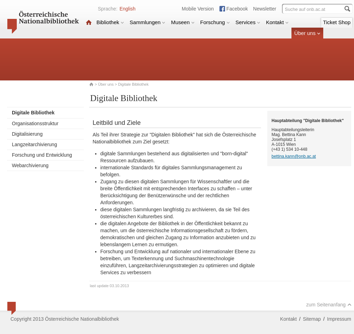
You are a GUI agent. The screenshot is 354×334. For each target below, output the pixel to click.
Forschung (215, 22)
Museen (182, 22)
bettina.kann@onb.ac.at (294, 156)
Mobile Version (198, 9)
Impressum (339, 319)
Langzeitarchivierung (34, 144)
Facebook (237, 9)
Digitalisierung (27, 134)
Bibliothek (110, 22)
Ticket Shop (337, 22)
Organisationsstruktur (35, 123)
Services (248, 22)
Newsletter (264, 9)
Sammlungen (147, 22)
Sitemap (312, 319)
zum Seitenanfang (329, 304)
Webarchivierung (30, 165)
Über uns (307, 33)
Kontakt (277, 22)
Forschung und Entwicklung (42, 155)
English (128, 9)
